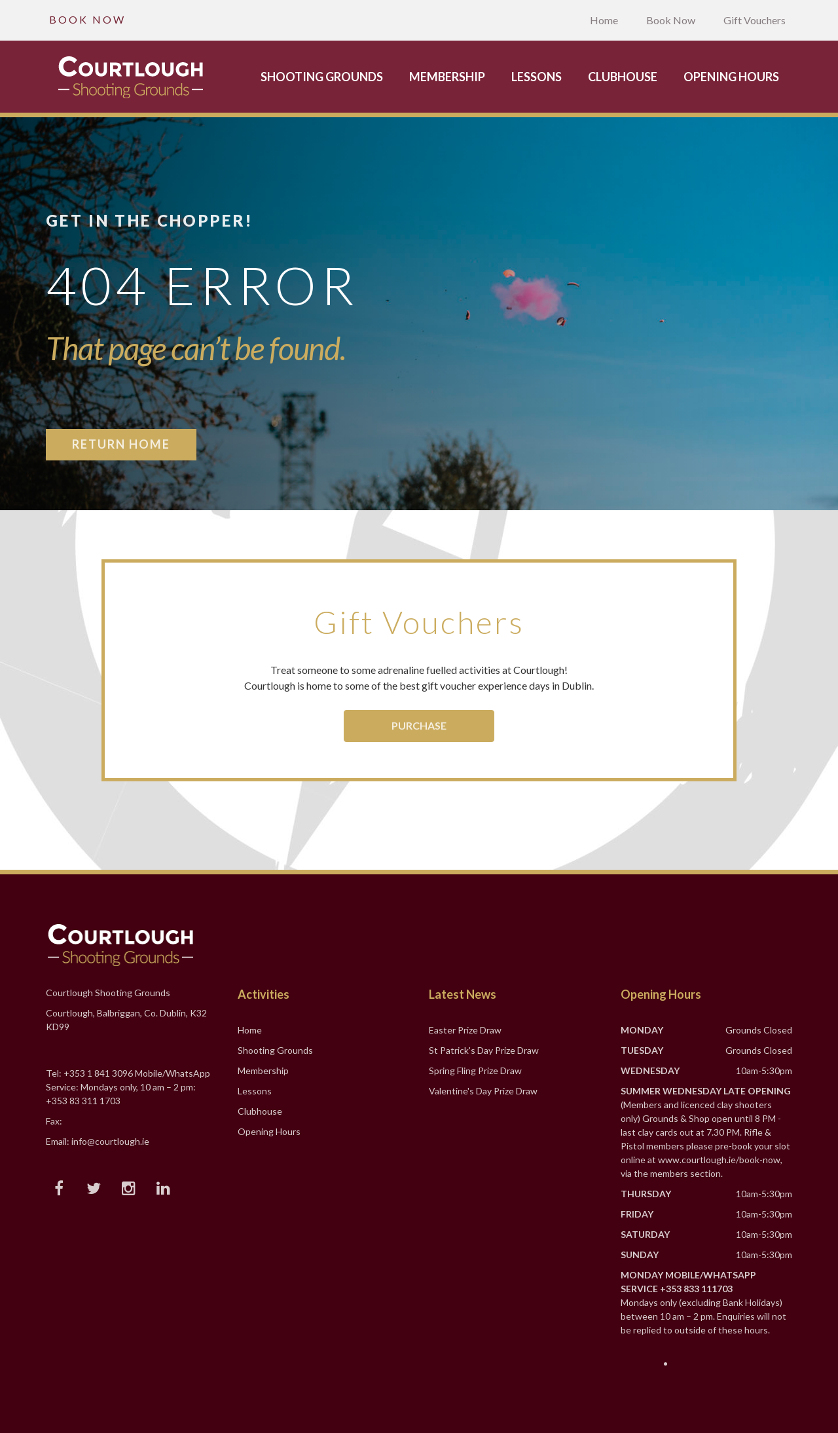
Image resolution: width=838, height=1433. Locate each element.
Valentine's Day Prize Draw (483, 1090)
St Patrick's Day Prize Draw (484, 1050)
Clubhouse (622, 76)
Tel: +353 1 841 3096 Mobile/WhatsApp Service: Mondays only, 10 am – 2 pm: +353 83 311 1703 (128, 1087)
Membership (447, 76)
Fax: (54, 1120)
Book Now (670, 20)
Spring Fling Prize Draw (475, 1070)
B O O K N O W (86, 19)
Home (604, 20)
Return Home (121, 444)
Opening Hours (731, 76)
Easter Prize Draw (465, 1029)
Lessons (536, 76)
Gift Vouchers (754, 20)
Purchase (419, 725)
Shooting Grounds (322, 76)
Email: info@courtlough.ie (97, 1141)
